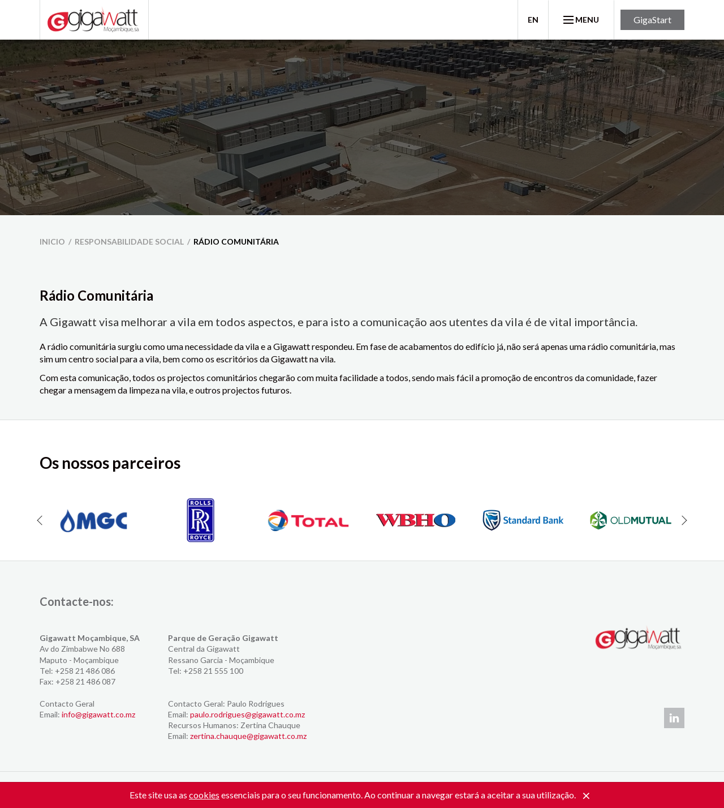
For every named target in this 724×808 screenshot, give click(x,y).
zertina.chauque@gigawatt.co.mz (248, 736)
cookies (204, 794)
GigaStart (652, 19)
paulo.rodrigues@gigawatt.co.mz (247, 714)
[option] (93, 520)
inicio (52, 241)
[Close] (586, 796)
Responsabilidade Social (129, 241)
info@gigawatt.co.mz (98, 714)
